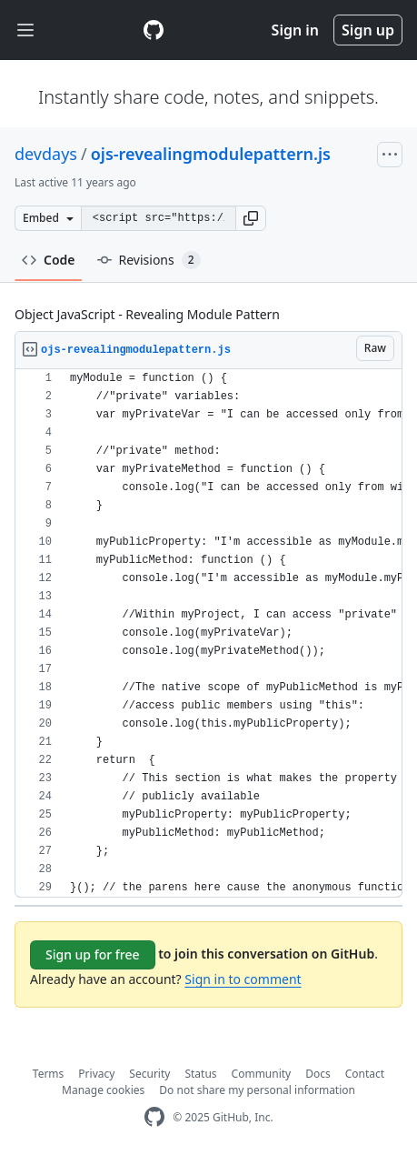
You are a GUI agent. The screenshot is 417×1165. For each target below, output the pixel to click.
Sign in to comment (242, 979)
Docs (318, 1073)
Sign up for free (92, 954)
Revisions (149, 260)
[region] (208, 633)
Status (200, 1073)
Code (48, 259)
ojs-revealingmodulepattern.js (211, 154)
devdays (46, 154)
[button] (250, 218)
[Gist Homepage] (153, 30)
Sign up (368, 30)
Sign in (295, 30)
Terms (49, 1073)
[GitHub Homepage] (154, 1117)
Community (262, 1073)
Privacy (96, 1073)
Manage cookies (103, 1090)
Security (149, 1073)
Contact (364, 1073)
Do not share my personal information (257, 1090)
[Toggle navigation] (25, 30)
